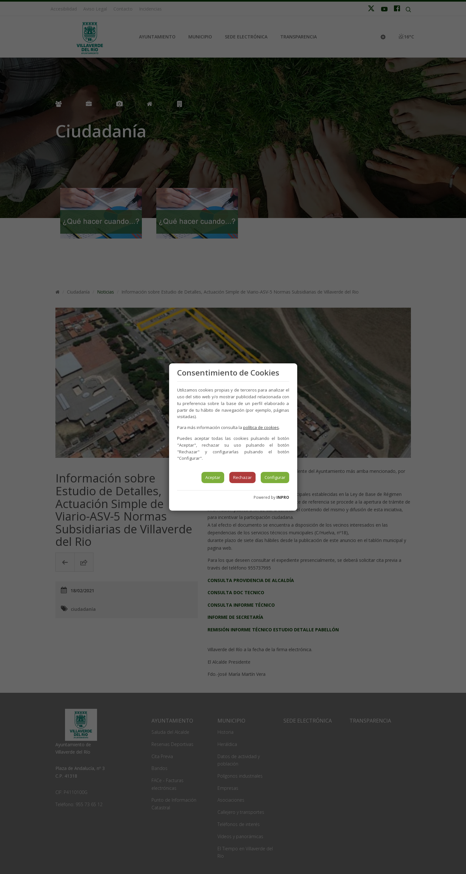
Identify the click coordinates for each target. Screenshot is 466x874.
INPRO (282, 497)
